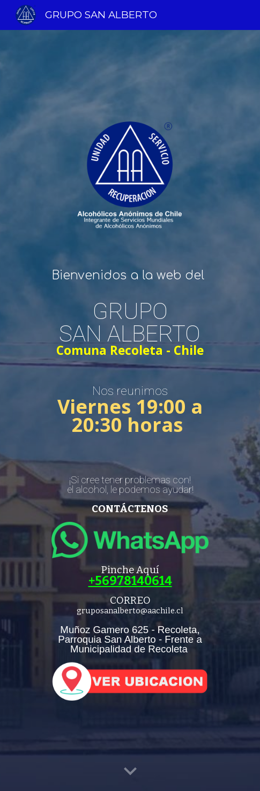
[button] (130, 772)
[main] (129, 275)
